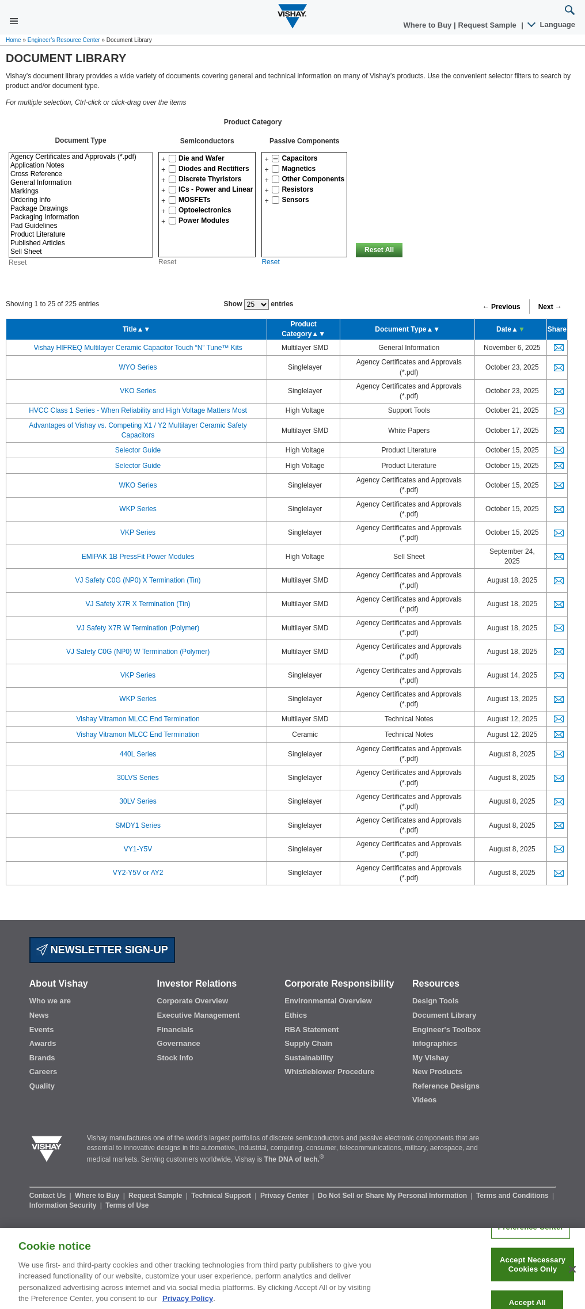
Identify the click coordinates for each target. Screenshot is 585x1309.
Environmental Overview (328, 1000)
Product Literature (80, 234)
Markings (80, 191)
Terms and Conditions (513, 1196)
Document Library (444, 1015)
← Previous (502, 307)
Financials (175, 1029)
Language (552, 24)
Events (41, 1029)
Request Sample (156, 1196)
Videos (424, 1099)
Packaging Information (80, 217)
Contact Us (48, 1196)
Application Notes (80, 165)
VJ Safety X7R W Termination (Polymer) (138, 628)
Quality (42, 1086)
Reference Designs (446, 1086)
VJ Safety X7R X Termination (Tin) (138, 604)
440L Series (138, 754)
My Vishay (430, 1057)
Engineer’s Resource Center (64, 40)
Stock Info (175, 1057)
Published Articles (80, 243)
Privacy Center (285, 1196)
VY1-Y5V (138, 849)
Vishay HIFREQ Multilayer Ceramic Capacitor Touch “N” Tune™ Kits (137, 348)
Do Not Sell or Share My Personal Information (393, 1196)
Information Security (63, 1205)
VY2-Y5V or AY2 (138, 873)
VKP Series (137, 532)
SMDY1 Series (138, 825)
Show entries (258, 304)
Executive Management (198, 1015)
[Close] (572, 1276)
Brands (42, 1057)
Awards (42, 1043)
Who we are (50, 1000)
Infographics (434, 1043)
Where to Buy (429, 25)
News (39, 1015)
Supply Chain (308, 1043)
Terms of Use (127, 1205)
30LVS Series (138, 778)
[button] (163, 159)
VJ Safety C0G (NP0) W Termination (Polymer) (138, 652)
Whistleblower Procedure (329, 1071)
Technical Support (222, 1196)
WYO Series (138, 367)
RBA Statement (311, 1029)
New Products (437, 1071)
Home (13, 40)
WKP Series (137, 509)
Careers (43, 1071)
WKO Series (138, 485)
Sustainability (308, 1057)
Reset (167, 262)
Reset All (379, 250)
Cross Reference (80, 174)
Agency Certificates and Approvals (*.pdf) (80, 157)
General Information (80, 182)
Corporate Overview (193, 1000)
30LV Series (137, 801)
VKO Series (138, 391)
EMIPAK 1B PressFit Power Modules (138, 557)
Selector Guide (138, 450)
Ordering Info (80, 200)
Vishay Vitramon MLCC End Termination (137, 719)
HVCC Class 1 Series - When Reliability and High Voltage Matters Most (138, 410)
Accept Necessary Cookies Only (532, 1272)
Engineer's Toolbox (446, 1029)
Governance (178, 1043)
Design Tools (435, 1000)
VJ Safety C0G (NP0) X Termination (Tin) (138, 580)
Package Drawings (80, 208)
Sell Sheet (80, 252)
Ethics (295, 1015)
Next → (550, 307)
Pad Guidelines (80, 226)
